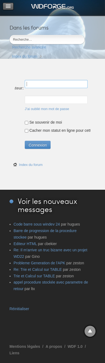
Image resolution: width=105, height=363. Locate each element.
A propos (53, 346)
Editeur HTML (25, 244)
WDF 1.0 (74, 346)
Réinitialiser (19, 309)
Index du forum (24, 56)
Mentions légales (25, 346)
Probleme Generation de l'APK (39, 263)
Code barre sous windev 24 (37, 224)
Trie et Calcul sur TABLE (34, 276)
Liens (15, 353)
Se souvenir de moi (43, 122)
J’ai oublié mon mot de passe (47, 109)
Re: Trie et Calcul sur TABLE (38, 269)
